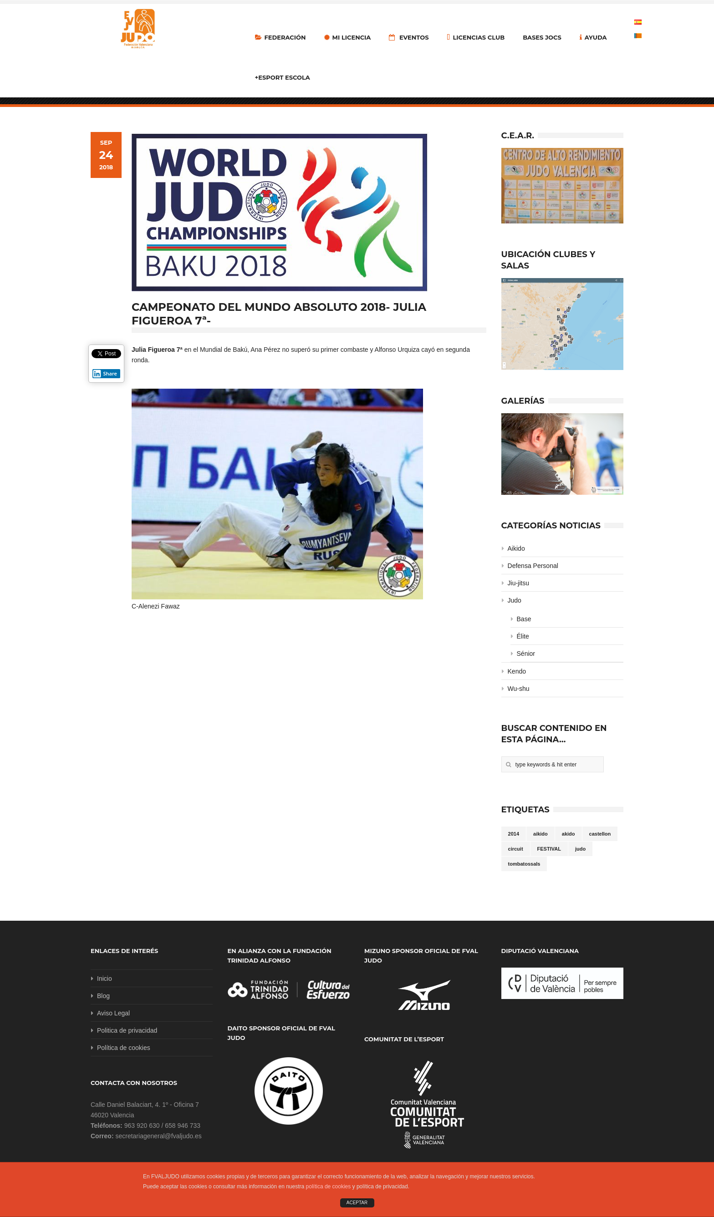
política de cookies (328, 1186)
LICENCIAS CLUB (476, 37)
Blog (103, 995)
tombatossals (524, 864)
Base (524, 619)
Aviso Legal (113, 1013)
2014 (513, 834)
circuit (515, 849)
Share (104, 373)
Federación (280, 37)
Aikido (516, 548)
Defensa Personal (533, 565)
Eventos (408, 37)
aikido (540, 834)
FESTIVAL (549, 849)
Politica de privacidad (127, 1030)
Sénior (526, 653)
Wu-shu (519, 688)
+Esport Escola (282, 77)
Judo (514, 600)
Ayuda (593, 37)
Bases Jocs (542, 37)
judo (580, 849)
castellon (600, 834)
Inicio (104, 978)
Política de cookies (123, 1047)
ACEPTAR (357, 1202)
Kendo (517, 671)
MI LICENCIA (347, 37)
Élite (523, 636)
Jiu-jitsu (518, 583)
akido (568, 834)
